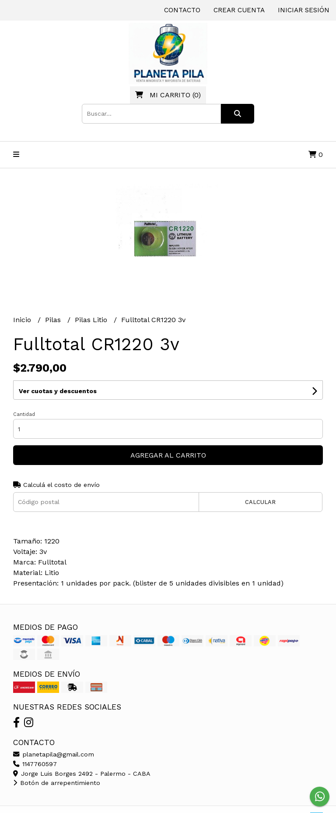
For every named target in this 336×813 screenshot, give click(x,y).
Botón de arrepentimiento (56, 782)
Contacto (182, 10)
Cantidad (24, 414)
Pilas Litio (92, 320)
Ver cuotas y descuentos (58, 390)
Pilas (54, 320)
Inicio (23, 320)
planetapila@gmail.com (53, 754)
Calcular (260, 502)
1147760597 (35, 763)
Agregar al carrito (168, 455)
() (168, 95)
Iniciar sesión (303, 10)
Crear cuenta (239, 10)
